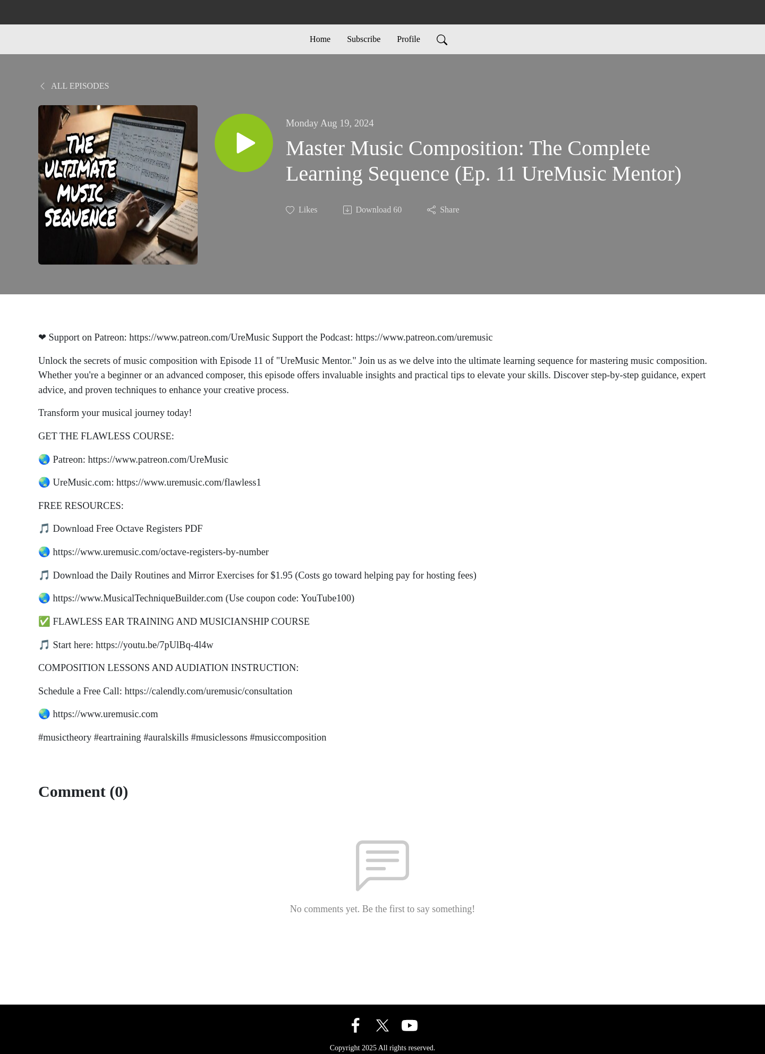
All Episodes (73, 85)
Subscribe (363, 39)
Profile (408, 39)
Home (320, 39)
